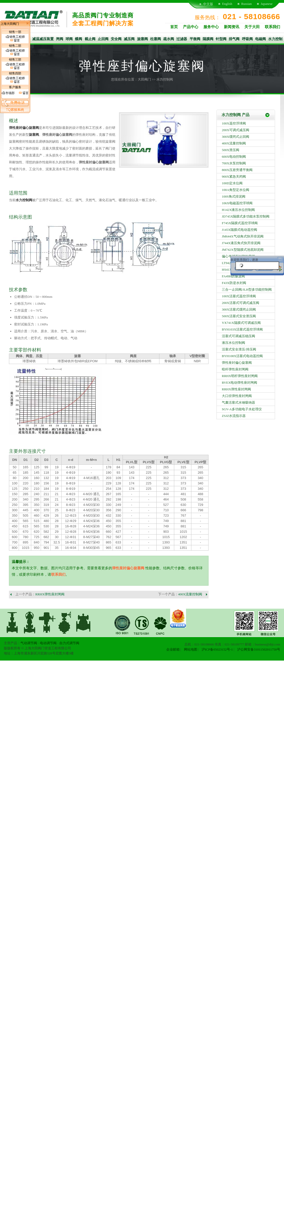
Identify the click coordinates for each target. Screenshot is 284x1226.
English (227, 4)
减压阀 (129, 39)
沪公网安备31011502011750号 (258, 649)
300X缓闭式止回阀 (235, 137)
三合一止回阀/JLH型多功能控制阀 (247, 289)
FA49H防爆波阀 (233, 276)
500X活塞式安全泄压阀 (239, 316)
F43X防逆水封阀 (234, 283)
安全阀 (116, 39)
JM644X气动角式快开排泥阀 (243, 236)
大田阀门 (144, 79)
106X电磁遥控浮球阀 (237, 203)
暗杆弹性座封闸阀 (235, 369)
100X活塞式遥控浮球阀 (239, 296)
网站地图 (190, 649)
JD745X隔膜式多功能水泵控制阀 (245, 216)
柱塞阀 (155, 39)
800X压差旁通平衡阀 (237, 170)
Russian (246, 4)
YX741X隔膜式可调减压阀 (241, 323)
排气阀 (234, 39)
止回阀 (103, 39)
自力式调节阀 (69, 643)
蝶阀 (78, 39)
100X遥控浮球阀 (234, 123)
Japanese (266, 4)
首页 (174, 27)
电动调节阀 (48, 643)
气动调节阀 (28, 643)
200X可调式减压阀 (235, 130)
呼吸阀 (247, 39)
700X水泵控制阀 (234, 163)
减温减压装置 (43, 39)
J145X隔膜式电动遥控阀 (239, 230)
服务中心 (211, 27)
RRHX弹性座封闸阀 (49, 594)
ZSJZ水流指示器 (234, 416)
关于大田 (252, 27)
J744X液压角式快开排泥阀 (241, 243)
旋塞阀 (142, 39)
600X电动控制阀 (234, 156)
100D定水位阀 (232, 183)
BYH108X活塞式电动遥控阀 (242, 356)
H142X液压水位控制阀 (238, 210)
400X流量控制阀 (190, 594)
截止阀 (90, 39)
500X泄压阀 (230, 150)
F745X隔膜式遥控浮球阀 (240, 223)
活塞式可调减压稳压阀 (238, 336)
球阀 (69, 39)
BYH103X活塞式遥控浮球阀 (242, 329)
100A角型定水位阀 (235, 190)
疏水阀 (168, 39)
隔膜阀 (208, 39)
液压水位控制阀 (233, 343)
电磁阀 (260, 39)
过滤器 (181, 39)
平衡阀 (195, 39)
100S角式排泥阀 (233, 196)
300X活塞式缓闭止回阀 (239, 309)
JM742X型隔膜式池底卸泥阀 (243, 250)
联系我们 (272, 27)
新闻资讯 (231, 27)
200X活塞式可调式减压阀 (240, 303)
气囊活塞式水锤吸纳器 (238, 402)
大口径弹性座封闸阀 (237, 396)
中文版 (208, 4)
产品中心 (190, 27)
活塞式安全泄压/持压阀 (239, 349)
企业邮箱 (173, 649)
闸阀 (59, 39)
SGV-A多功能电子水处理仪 (242, 409)
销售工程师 (15, 38)
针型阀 (221, 39)
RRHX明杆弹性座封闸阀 (240, 376)
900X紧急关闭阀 (234, 176)
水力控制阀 (164, 79)
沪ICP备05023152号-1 (217, 649)
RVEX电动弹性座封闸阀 (239, 382)
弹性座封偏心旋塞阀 (24, 128)
